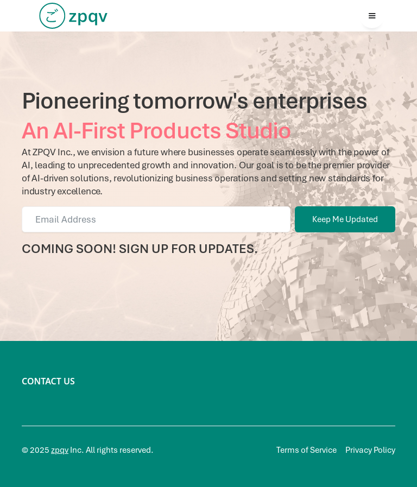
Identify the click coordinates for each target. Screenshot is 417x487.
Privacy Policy (370, 450)
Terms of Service (306, 450)
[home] (73, 15)
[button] (371, 15)
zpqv (59, 450)
